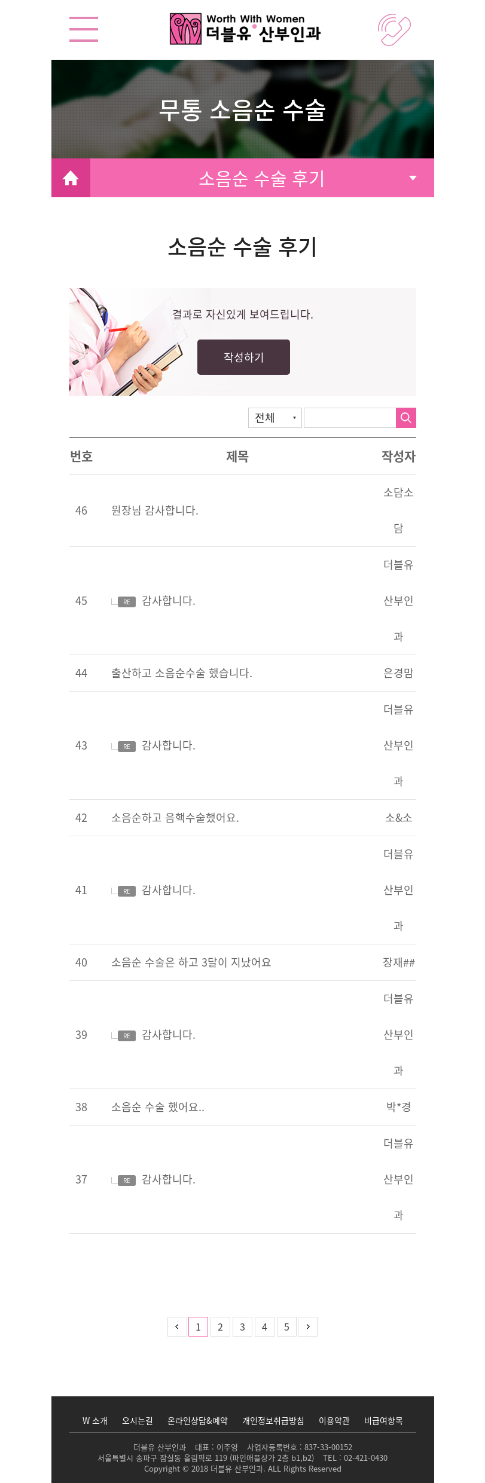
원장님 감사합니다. (155, 510)
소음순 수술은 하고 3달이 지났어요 (191, 962)
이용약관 (334, 1420)
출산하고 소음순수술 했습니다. (181, 673)
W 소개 (95, 1420)
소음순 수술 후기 (262, 177)
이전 (177, 1327)
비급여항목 (383, 1420)
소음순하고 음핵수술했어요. (175, 817)
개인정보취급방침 (273, 1420)
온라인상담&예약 (197, 1420)
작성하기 (244, 357)
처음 (156, 1327)
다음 (308, 1327)
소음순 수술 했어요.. (158, 1107)
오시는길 (137, 1420)
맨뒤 (329, 1327)
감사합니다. (153, 600)
